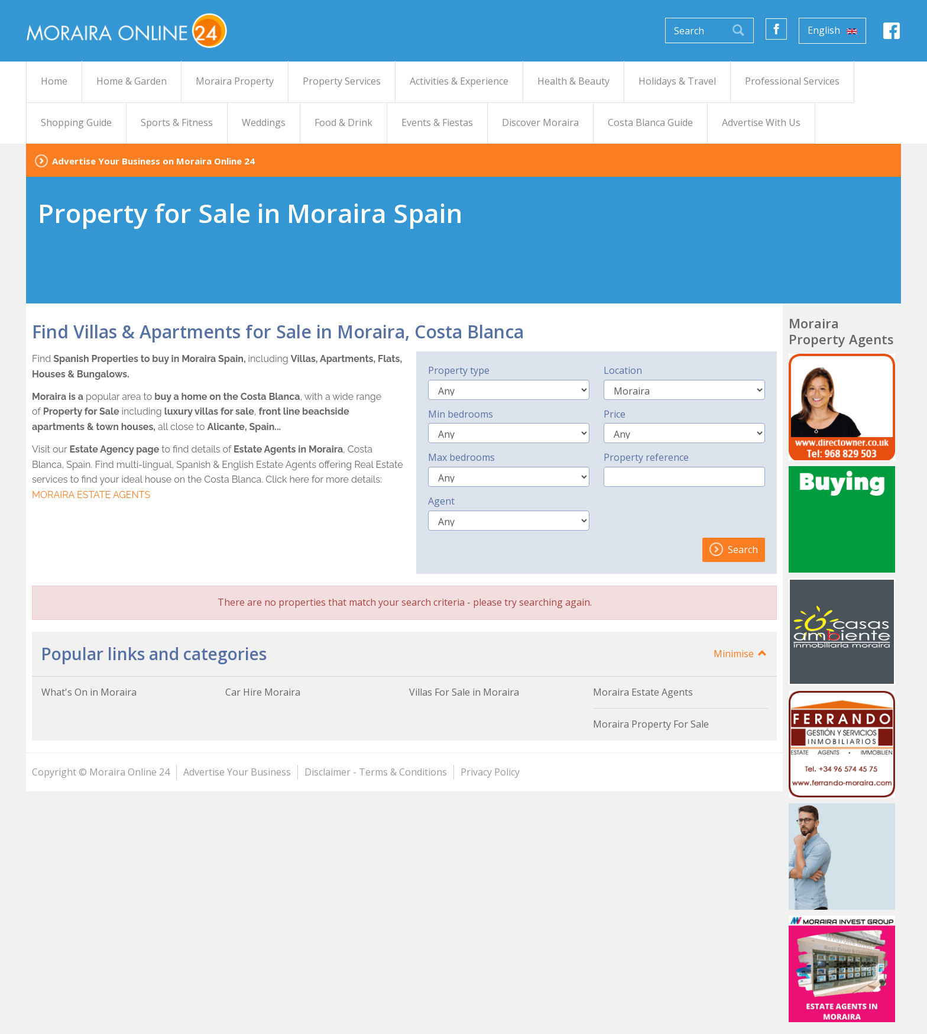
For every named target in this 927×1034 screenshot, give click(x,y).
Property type (459, 370)
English (832, 30)
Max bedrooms (461, 457)
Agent (441, 501)
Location (623, 370)
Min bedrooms (460, 414)
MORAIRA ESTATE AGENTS (91, 494)
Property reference (646, 457)
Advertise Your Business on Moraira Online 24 (153, 161)
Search (733, 549)
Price (614, 414)
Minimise (741, 653)
